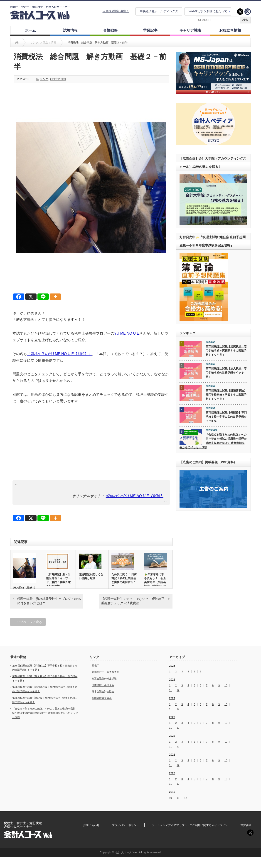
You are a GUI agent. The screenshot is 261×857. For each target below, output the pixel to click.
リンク (44, 79)
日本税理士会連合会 (103, 685)
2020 (172, 773)
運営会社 (245, 825)
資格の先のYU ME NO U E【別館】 (134, 496)
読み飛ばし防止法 (24, 587)
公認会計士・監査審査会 (105, 672)
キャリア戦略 (190, 30)
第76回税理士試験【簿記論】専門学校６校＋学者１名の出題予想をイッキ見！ (226, 417)
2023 (172, 717)
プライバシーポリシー (125, 825)
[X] (31, 296)
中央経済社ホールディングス (159, 11)
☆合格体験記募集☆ (116, 11)
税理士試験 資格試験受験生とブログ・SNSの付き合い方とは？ (49, 601)
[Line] (43, 296)
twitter (240, 11)
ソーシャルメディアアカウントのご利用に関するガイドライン (190, 825)
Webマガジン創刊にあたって (208, 11)
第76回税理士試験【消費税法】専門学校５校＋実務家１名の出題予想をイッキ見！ (226, 350)
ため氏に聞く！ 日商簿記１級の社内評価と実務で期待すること (124, 580)
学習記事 (150, 30)
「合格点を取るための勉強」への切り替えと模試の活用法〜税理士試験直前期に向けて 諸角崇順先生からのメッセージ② (213, 441)
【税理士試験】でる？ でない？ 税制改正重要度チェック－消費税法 (133, 601)
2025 (172, 679)
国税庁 (95, 665)
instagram (247, 11)
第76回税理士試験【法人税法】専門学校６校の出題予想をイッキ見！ (226, 372)
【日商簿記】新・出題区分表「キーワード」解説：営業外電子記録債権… (58, 580)
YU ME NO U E (126, 333)
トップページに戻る (28, 622)
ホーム (30, 30)
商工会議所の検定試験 (104, 678)
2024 (172, 698)
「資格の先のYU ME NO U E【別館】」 (59, 354)
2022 (172, 735)
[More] (55, 296)
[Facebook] (18, 296)
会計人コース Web (127, 852)
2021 (172, 754)
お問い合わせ (91, 825)
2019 (172, 792)
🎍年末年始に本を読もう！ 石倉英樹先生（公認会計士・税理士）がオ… (155, 582)
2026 (172, 665)
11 (170, 690)
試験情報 (70, 30)
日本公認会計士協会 (103, 691)
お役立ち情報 (230, 30)
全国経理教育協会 (102, 698)
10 (225, 685)
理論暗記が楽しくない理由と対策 (91, 576)
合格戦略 (110, 30)
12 (178, 690)
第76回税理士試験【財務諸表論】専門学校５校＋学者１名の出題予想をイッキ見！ (226, 395)
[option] (213, 73)
